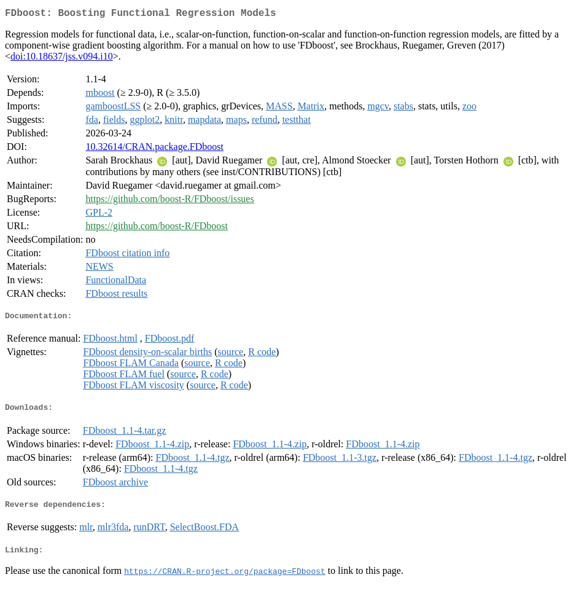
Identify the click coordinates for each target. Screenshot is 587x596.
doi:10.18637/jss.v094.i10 (61, 58)
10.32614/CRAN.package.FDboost (154, 149)
